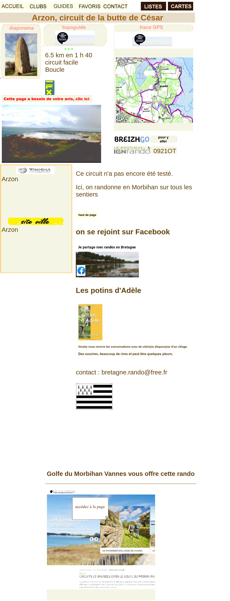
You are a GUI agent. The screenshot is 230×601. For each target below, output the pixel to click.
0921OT (164, 150)
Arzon (10, 178)
